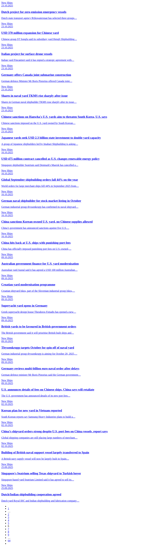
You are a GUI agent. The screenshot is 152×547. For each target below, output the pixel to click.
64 (9, 540)
